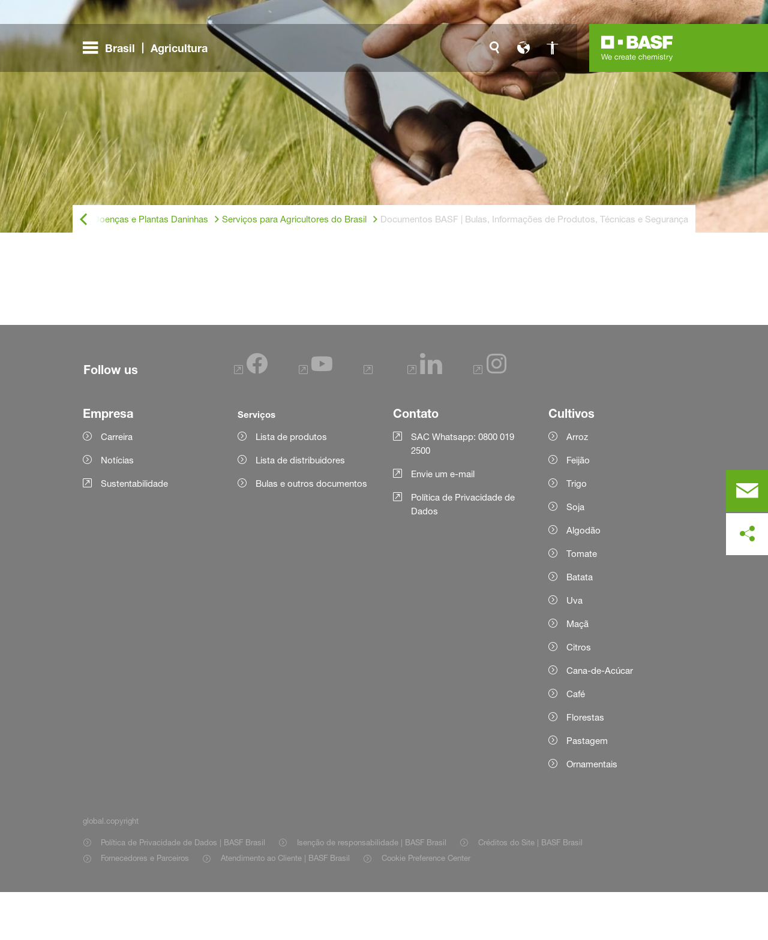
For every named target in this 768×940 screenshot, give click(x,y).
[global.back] (83, 219)
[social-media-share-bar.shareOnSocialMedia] (747, 534)
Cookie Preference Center (426, 906)
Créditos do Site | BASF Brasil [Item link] (530, 890)
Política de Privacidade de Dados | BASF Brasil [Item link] (183, 890)
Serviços (256, 462)
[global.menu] (150, 48)
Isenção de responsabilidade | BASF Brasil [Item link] (371, 890)
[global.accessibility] (552, 48)
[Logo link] (637, 48)
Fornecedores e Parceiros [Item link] (145, 906)
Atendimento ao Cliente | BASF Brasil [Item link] (285, 906)
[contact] (747, 491)
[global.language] (523, 48)
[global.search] (494, 48)
